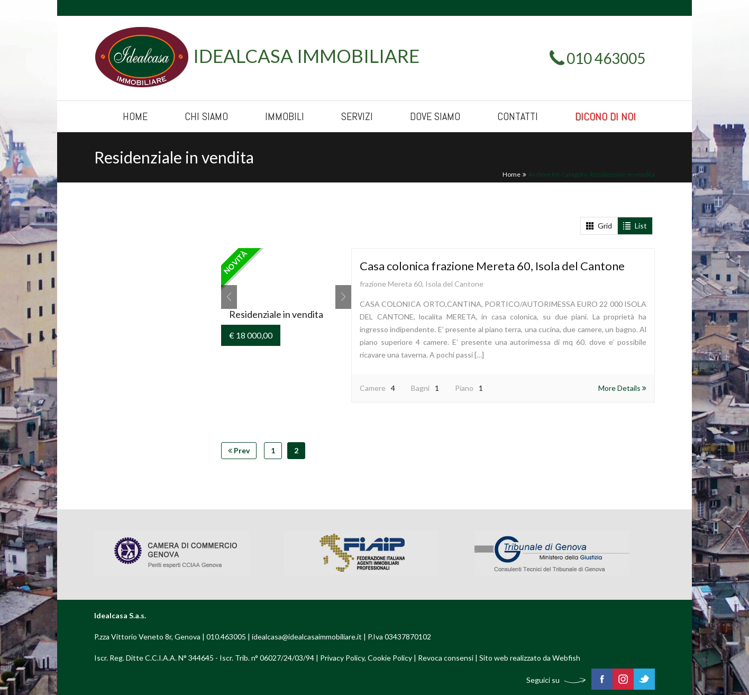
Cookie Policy (390, 657)
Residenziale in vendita (276, 314)
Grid (599, 225)
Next (343, 297)
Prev (229, 297)
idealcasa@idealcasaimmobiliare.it (307, 636)
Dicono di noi (605, 116)
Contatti (517, 116)
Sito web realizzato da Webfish (529, 657)
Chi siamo (206, 116)
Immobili (284, 116)
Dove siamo (435, 116)
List (635, 225)
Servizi (357, 116)
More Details (622, 387)
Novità (235, 262)
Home (135, 116)
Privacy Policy (342, 657)
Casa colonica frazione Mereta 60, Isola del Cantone (492, 266)
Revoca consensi (445, 657)
